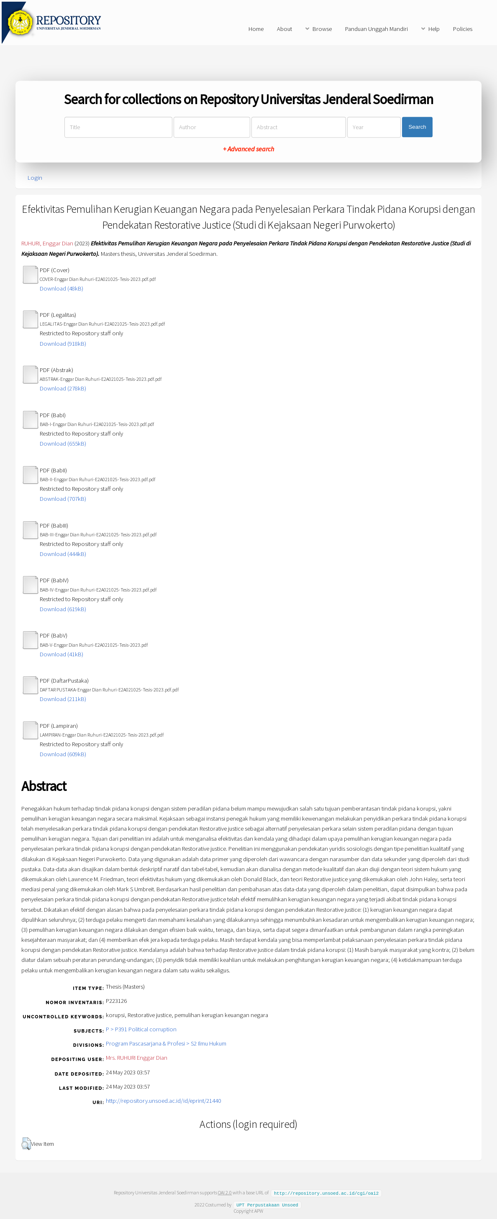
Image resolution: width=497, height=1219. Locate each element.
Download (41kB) (61, 654)
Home (256, 29)
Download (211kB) (63, 699)
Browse (322, 29)
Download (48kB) (61, 288)
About (284, 29)
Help (434, 29)
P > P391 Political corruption (141, 1029)
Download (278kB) (63, 388)
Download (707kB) (63, 498)
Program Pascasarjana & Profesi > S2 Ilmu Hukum (166, 1043)
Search (417, 127)
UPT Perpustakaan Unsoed (267, 1204)
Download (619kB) (63, 609)
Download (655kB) (63, 443)
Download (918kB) (63, 343)
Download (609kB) (63, 754)
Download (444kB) (63, 554)
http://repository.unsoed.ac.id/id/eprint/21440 (163, 1100)
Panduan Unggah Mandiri (376, 29)
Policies (462, 29)
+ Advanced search (248, 149)
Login (35, 177)
